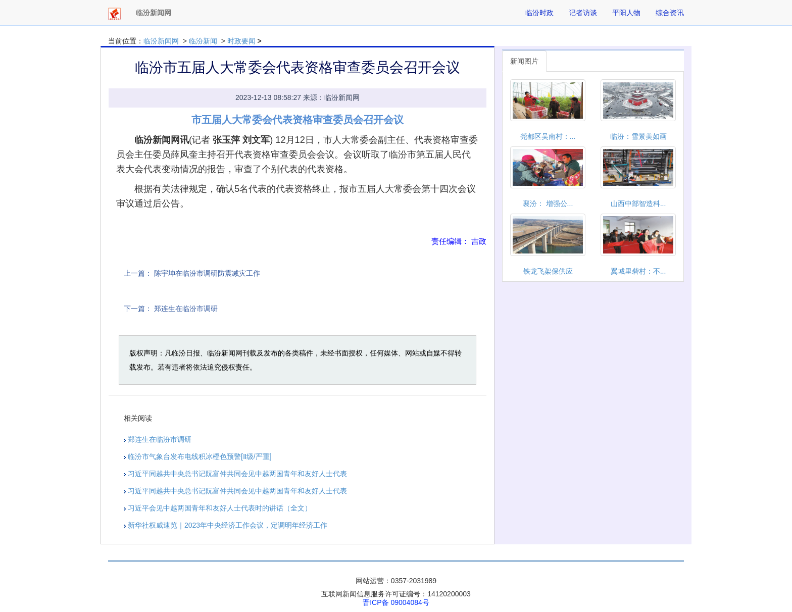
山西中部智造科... (638, 203)
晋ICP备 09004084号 (396, 602)
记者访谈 (583, 13)
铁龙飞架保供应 (548, 271)
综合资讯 (670, 13)
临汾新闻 (203, 41)
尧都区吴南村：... (548, 136)
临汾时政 (539, 13)
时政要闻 (241, 41)
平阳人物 (626, 13)
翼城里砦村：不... (638, 271)
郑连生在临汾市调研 (186, 308)
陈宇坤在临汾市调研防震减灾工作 (207, 273)
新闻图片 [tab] (524, 61)
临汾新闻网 (161, 41)
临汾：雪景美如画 (638, 136)
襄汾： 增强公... (548, 203)
